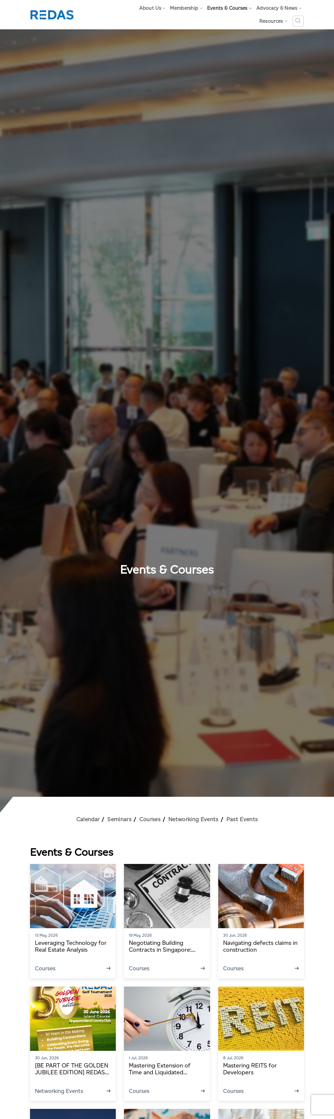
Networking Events (193, 819)
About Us (152, 8)
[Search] (298, 21)
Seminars (119, 819)
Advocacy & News (279, 8)
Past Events (242, 819)
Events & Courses (229, 8)
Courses (149, 819)
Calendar (88, 819)
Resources (273, 21)
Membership (186, 8)
